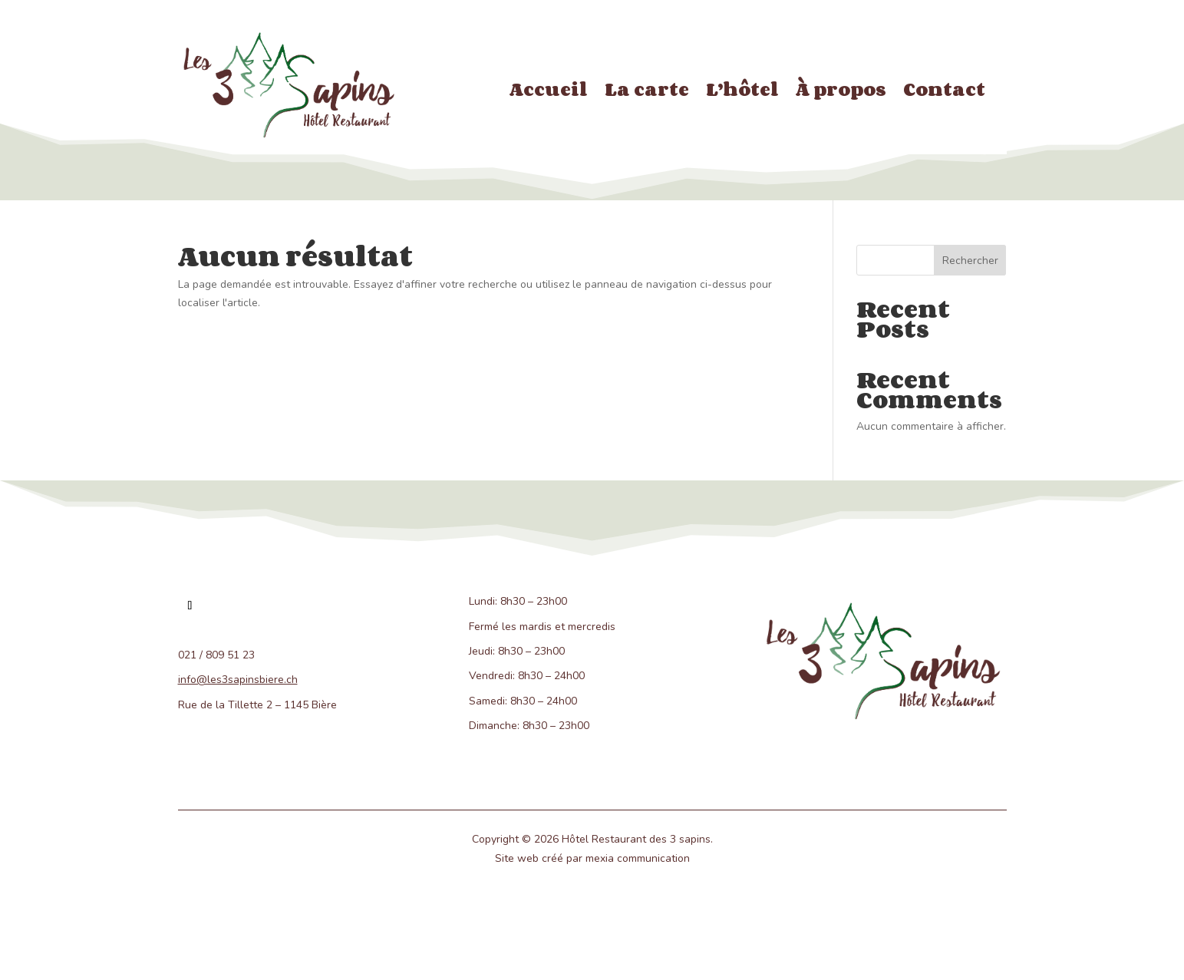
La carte (647, 92)
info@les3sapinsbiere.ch (238, 679)
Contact (944, 92)
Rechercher (970, 260)
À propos (841, 92)
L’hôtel (742, 92)
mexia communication (637, 858)
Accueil (549, 92)
